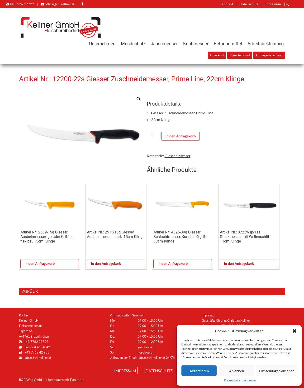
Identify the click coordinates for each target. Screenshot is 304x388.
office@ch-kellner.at (57, 4)
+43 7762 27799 (20, 4)
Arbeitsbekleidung (265, 43)
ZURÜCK (30, 291)
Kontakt (227, 4)
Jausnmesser (164, 43)
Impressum (249, 380)
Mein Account (239, 55)
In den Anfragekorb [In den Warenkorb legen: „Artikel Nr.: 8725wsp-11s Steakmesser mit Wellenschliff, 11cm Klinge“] (239, 263)
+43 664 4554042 (34, 347)
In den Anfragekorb (181, 136)
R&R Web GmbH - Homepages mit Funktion (51, 380)
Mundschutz (133, 43)
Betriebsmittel (228, 43)
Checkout (217, 55)
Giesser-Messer (177, 155)
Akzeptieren (199, 371)
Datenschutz (232, 380)
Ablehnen (236, 371)
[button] (294, 331)
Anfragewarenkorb (269, 55)
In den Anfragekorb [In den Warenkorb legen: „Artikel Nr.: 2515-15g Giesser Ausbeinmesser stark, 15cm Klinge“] (106, 263)
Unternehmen (102, 43)
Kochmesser (195, 43)
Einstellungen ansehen (276, 371)
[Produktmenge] (154, 135)
